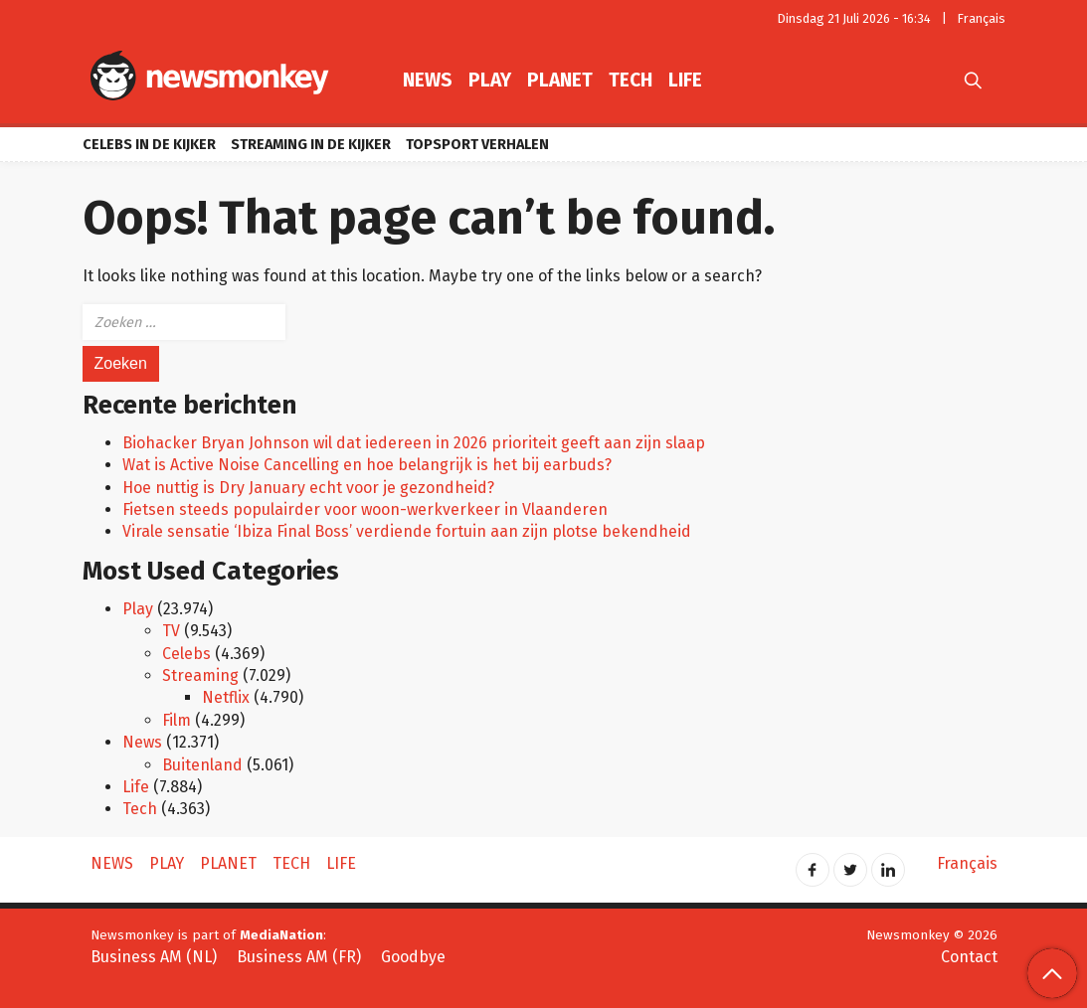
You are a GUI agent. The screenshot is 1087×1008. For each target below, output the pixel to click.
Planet (560, 80)
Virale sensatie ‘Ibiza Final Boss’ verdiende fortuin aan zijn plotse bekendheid (406, 531)
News (428, 80)
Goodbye (413, 956)
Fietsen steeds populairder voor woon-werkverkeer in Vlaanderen (365, 509)
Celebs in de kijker (149, 144)
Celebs (186, 653)
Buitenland (202, 765)
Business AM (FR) (299, 956)
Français (981, 18)
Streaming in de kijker (311, 144)
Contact (969, 956)
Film (176, 720)
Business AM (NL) (154, 956)
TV (171, 630)
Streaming (200, 675)
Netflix (226, 697)
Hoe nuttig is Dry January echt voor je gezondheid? (308, 487)
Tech (630, 80)
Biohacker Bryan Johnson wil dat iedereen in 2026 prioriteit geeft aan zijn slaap (413, 442)
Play (489, 80)
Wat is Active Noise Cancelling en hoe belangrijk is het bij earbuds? (367, 464)
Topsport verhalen (477, 144)
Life (685, 80)
